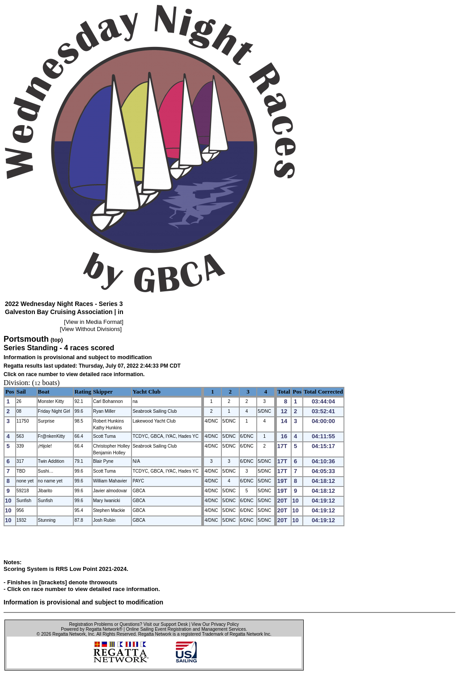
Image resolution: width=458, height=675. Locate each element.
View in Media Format (94, 322)
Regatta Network (68, 634)
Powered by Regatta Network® (91, 629)
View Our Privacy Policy (215, 624)
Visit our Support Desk (166, 624)
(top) (57, 340)
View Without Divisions (90, 329)
